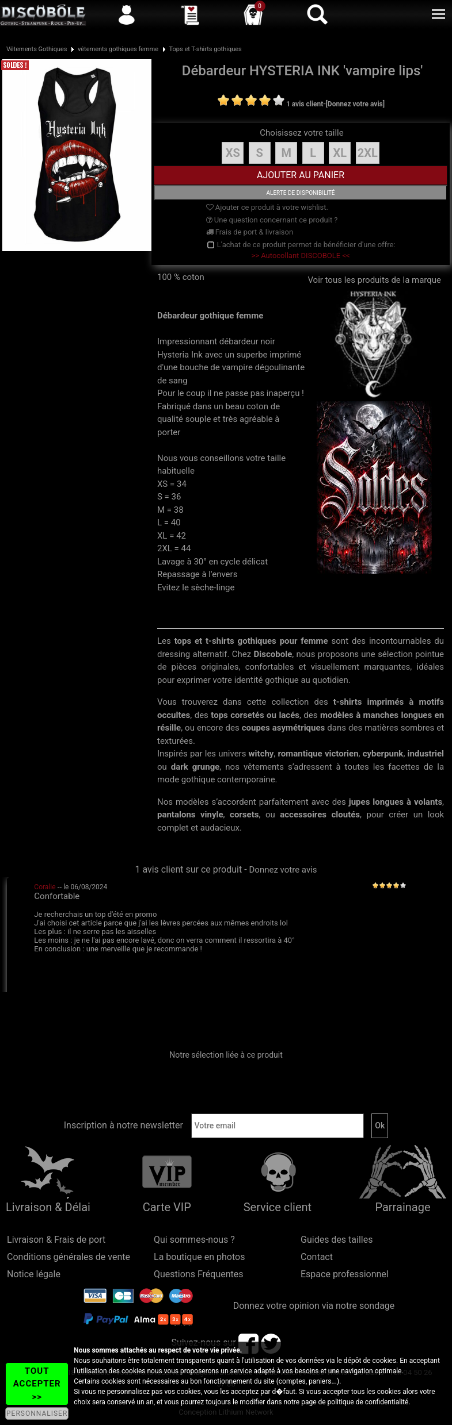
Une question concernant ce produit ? (272, 220)
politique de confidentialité (368, 1402)
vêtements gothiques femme (118, 49)
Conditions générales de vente (68, 1256)
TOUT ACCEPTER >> (37, 1384)
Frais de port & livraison (250, 232)
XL (340, 153)
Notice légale (33, 1274)
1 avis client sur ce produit (188, 869)
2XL (368, 153)
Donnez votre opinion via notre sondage (314, 1305)
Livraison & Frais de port (56, 1239)
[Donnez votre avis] (355, 104)
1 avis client (304, 104)
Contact (317, 1256)
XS (233, 153)
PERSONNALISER (36, 1413)
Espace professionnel (345, 1274)
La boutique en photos (199, 1256)
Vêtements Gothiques (36, 49)
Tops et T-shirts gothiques (205, 49)
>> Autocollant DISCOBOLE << (300, 255)
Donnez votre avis (283, 870)
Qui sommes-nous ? (194, 1239)
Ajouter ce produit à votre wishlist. (267, 207)
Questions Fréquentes (199, 1274)
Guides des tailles (337, 1239)
